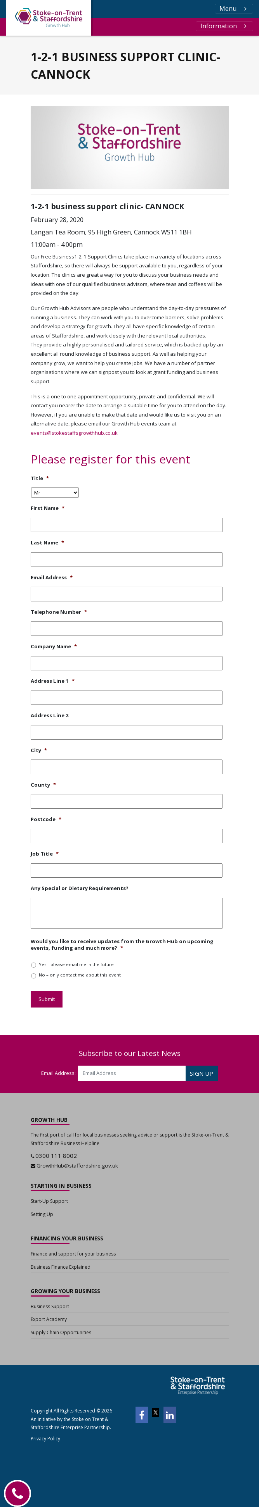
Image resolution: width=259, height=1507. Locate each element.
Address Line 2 (50, 715)
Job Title (45, 854)
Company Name (54, 646)
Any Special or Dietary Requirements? (80, 888)
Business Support (50, 1306)
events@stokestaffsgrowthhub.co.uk (74, 432)
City (39, 750)
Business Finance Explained (60, 1267)
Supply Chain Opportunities (61, 1332)
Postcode (46, 819)
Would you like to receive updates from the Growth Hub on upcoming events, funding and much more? (122, 944)
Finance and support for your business (73, 1253)
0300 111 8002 (56, 1155)
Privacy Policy (45, 1438)
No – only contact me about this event (80, 975)
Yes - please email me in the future (76, 964)
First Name (47, 508)
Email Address (52, 577)
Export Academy (49, 1319)
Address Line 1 (53, 681)
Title (40, 478)
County (43, 785)
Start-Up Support (49, 1201)
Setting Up (42, 1214)
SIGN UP (201, 1073)
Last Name (47, 542)
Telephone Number (59, 612)
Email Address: (58, 1073)
